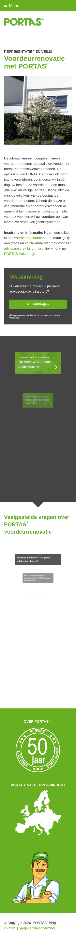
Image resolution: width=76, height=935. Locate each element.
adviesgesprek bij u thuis (23, 248)
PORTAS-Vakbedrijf (19, 254)
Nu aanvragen (38, 304)
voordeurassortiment (30, 238)
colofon (9, 928)
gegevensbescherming (37, 928)
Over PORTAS (37, 721)
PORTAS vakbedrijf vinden (37, 785)
